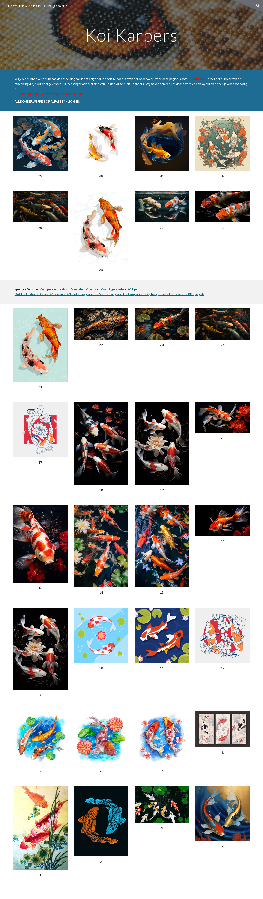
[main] (131, 34)
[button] (258, 6)
